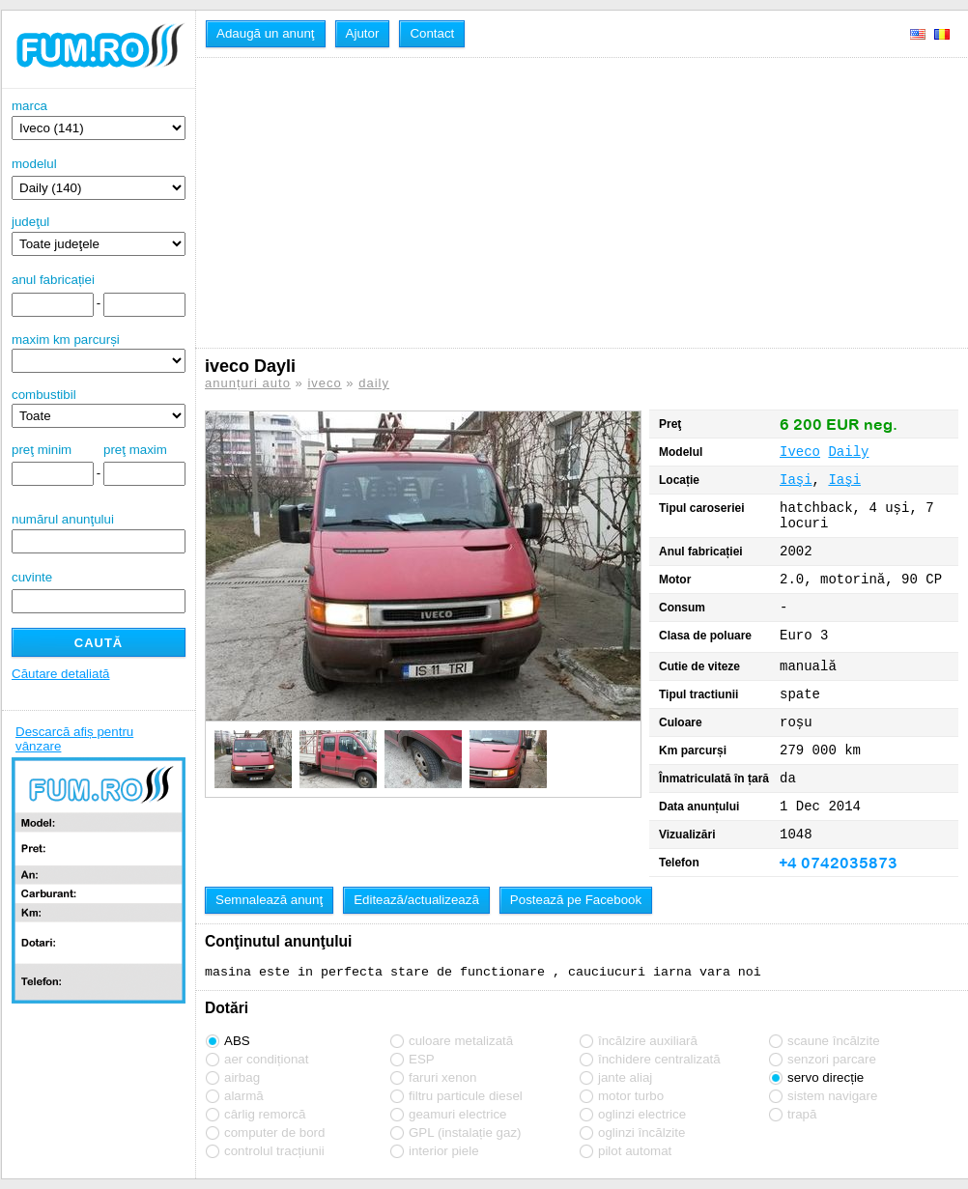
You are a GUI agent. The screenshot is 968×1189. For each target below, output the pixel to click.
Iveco (800, 452)
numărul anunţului (98, 532)
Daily (848, 452)
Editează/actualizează (416, 899)
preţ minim (41, 449)
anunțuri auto (248, 383)
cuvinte (32, 577)
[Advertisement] (462, 203)
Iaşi (796, 480)
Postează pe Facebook (575, 899)
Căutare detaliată (61, 673)
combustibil (44, 394)
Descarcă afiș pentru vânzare (74, 738)
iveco (324, 383)
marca (98, 119)
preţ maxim (135, 449)
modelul (34, 163)
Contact (432, 33)
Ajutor (363, 33)
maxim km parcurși (66, 339)
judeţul (98, 235)
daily (373, 383)
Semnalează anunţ (269, 899)
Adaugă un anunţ (265, 33)
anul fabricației (53, 279)
